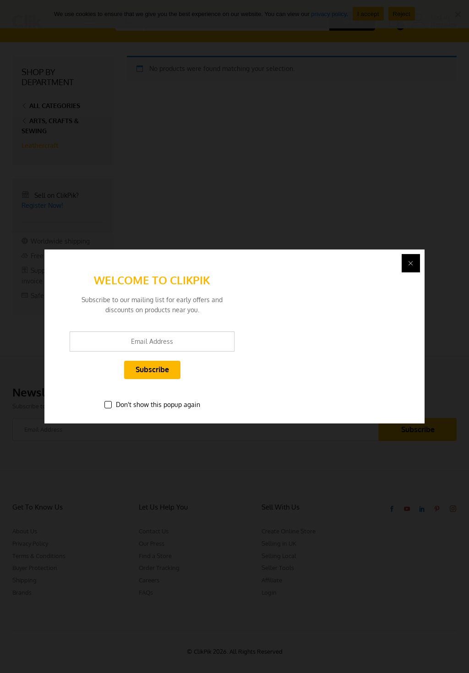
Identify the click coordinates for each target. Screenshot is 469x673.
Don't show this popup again (158, 404)
